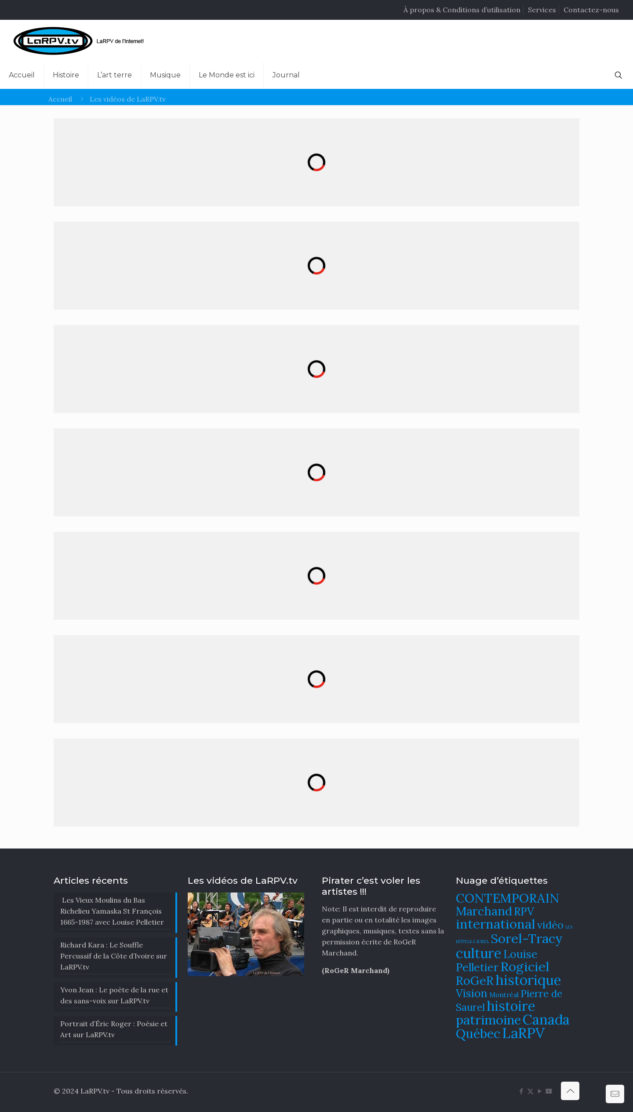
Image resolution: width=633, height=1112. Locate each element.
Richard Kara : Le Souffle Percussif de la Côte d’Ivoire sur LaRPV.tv (113, 955)
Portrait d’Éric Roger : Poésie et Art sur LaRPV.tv (113, 1029)
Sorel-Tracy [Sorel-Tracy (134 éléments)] (527, 938)
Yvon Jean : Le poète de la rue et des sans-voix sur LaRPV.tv (114, 995)
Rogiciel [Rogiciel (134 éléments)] (524, 966)
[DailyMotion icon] (549, 1091)
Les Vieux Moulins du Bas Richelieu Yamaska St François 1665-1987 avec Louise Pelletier (112, 911)
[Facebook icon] (521, 1091)
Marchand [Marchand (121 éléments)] (484, 911)
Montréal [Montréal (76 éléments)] (504, 995)
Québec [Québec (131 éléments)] (478, 1033)
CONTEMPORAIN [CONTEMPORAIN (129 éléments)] (507, 898)
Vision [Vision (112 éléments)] (471, 993)
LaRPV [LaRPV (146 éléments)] (523, 1033)
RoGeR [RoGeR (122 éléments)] (475, 980)
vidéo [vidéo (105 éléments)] (550, 924)
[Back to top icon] (570, 1091)
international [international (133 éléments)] (495, 923)
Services (542, 9)
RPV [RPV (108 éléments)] (524, 911)
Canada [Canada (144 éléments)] (546, 1019)
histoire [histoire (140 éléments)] (511, 1005)
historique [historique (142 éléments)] (528, 980)
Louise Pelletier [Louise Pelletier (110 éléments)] (497, 960)
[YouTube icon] (539, 1091)
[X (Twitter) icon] (530, 1091)
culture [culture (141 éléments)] (479, 953)
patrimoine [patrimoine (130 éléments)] (488, 1020)
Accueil (60, 99)
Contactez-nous (591, 9)
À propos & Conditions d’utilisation (462, 9)
